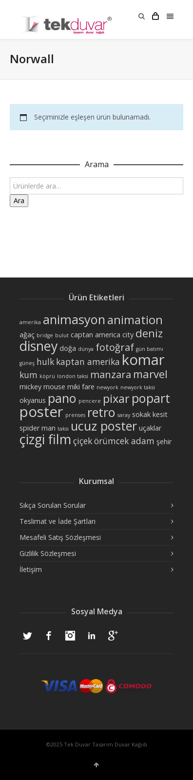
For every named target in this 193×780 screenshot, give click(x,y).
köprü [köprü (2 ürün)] (47, 376)
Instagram (70, 635)
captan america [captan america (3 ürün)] (95, 334)
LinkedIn (91, 635)
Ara (19, 200)
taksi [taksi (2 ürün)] (63, 428)
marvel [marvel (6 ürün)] (150, 373)
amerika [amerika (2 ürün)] (30, 322)
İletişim (30, 569)
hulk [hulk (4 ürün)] (45, 361)
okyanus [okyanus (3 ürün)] (32, 400)
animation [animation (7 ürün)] (135, 320)
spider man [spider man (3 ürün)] (37, 428)
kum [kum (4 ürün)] (28, 375)
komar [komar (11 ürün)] (143, 359)
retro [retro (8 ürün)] (101, 412)
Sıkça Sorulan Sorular (52, 505)
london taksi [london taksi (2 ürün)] (72, 376)
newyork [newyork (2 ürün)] (107, 387)
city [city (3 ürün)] (128, 334)
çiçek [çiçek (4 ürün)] (82, 441)
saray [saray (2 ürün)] (123, 415)
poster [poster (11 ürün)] (41, 411)
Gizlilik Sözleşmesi (47, 553)
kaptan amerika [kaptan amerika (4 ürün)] (88, 361)
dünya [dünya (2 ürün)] (86, 349)
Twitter (27, 635)
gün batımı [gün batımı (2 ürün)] (149, 349)
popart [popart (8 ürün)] (151, 398)
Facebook (49, 635)
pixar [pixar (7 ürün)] (116, 398)
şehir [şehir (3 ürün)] (164, 441)
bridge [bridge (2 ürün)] (45, 335)
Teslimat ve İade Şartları (57, 521)
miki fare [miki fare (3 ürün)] (81, 386)
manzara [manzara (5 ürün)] (110, 374)
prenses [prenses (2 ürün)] (75, 415)
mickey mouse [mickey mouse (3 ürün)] (42, 386)
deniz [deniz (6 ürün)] (149, 333)
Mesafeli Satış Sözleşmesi (60, 537)
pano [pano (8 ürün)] (62, 398)
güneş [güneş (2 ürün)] (27, 363)
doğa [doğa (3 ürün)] (67, 348)
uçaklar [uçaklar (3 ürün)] (150, 428)
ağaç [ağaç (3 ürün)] (27, 334)
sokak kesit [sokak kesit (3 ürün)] (150, 414)
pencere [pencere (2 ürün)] (89, 401)
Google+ (113, 635)
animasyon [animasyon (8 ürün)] (74, 319)
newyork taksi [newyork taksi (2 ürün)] (137, 387)
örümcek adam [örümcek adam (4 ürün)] (124, 441)
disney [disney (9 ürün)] (38, 346)
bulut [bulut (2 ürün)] (62, 335)
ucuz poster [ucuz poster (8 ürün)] (104, 425)
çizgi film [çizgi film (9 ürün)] (45, 439)
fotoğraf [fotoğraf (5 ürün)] (115, 347)
